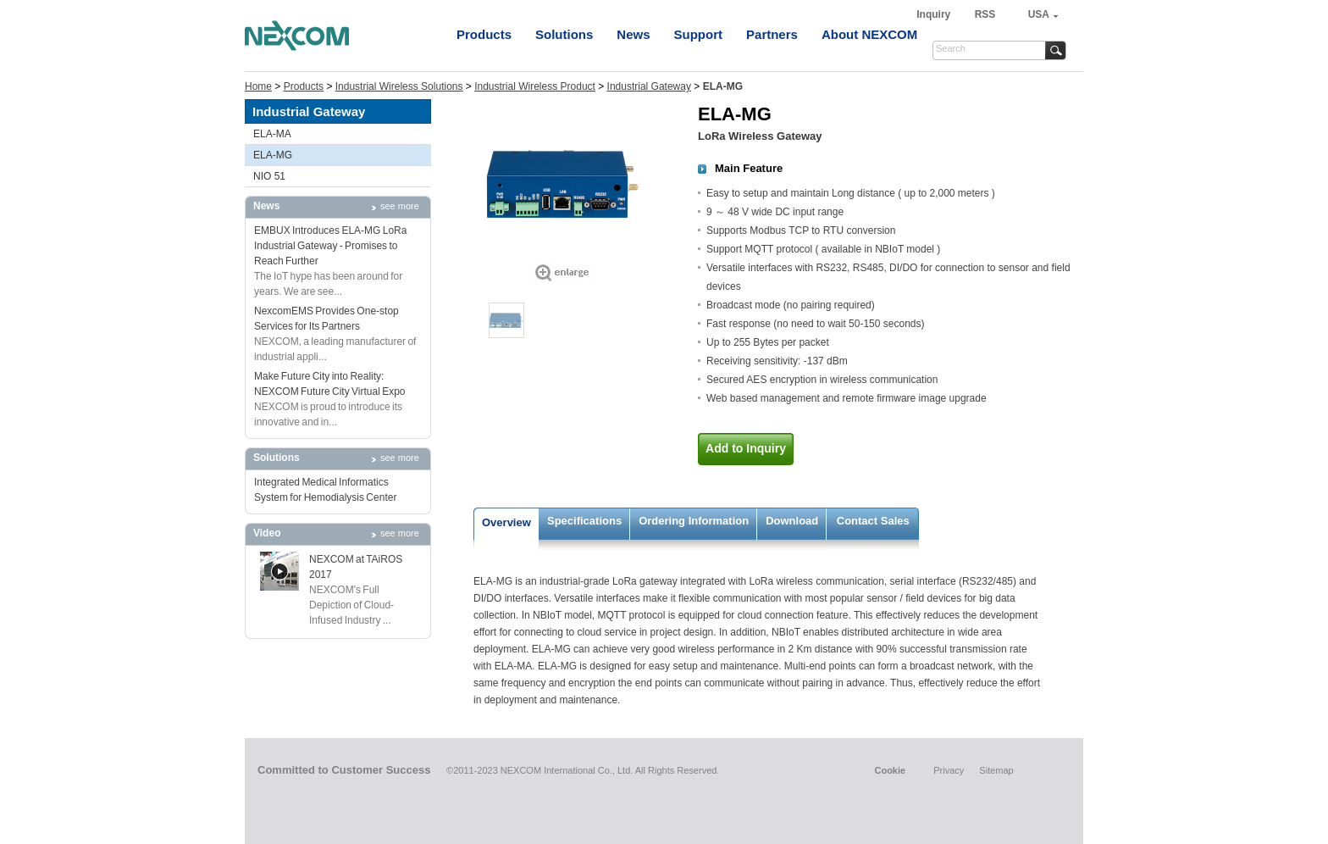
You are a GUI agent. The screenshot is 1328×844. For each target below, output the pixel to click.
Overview (506, 522)
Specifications (584, 520)
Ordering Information (694, 520)
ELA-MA (272, 134)
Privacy (948, 770)
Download (792, 520)
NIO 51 (269, 176)
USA (1038, 14)
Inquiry (934, 14)
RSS (985, 14)
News (633, 34)
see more (399, 206)
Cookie (889, 770)
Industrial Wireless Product (534, 86)
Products (484, 34)
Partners (772, 34)
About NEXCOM (869, 34)
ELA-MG (272, 155)
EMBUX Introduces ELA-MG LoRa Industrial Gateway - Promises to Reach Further (330, 246)
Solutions (564, 34)
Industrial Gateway (649, 86)
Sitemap (996, 770)
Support (698, 34)
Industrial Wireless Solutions (399, 86)
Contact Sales (873, 520)
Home (258, 86)
